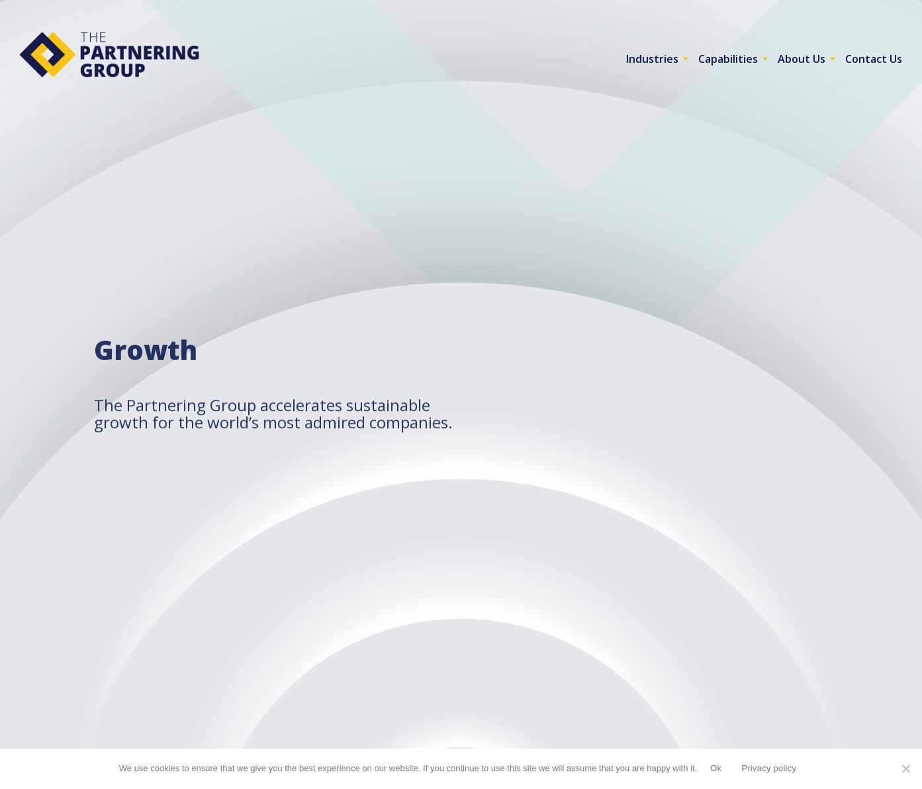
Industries (652, 59)
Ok (715, 768)
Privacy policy (768, 768)
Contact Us (873, 59)
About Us (801, 59)
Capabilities (728, 59)
